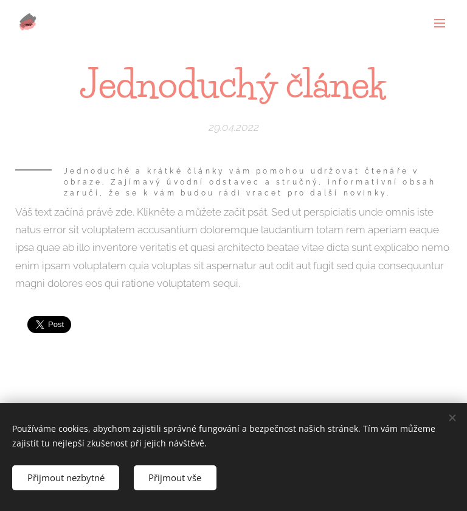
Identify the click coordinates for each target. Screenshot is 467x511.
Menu (439, 23)
